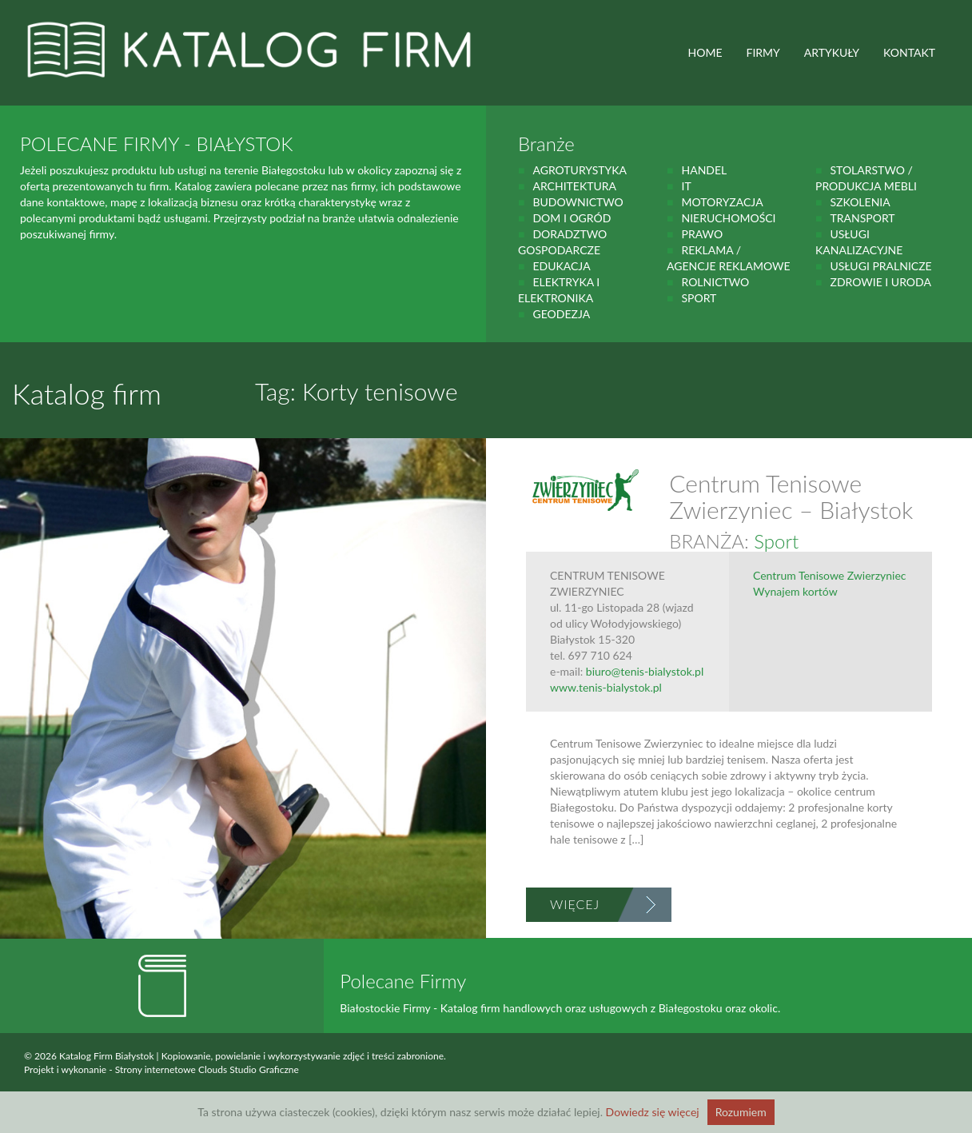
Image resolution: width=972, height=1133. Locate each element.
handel (704, 170)
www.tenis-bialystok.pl (606, 687)
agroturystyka (579, 170)
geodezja (561, 314)
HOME (705, 52)
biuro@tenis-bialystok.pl (644, 671)
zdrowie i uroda (880, 282)
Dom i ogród (571, 218)
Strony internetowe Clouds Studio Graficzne (207, 1069)
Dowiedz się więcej (652, 1112)
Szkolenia (860, 202)
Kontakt (909, 52)
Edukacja (561, 266)
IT (686, 186)
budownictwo (577, 202)
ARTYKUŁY (831, 52)
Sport (698, 298)
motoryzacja (722, 202)
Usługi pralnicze (880, 266)
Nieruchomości (728, 218)
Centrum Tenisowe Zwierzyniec (829, 575)
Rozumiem (741, 1112)
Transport (862, 218)
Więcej (575, 904)
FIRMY (763, 52)
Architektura (574, 186)
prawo (702, 234)
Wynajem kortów (795, 591)
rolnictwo (715, 282)
